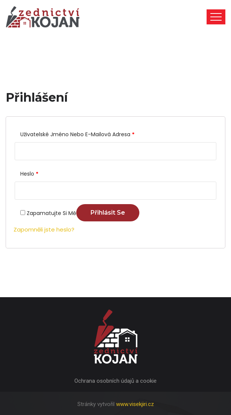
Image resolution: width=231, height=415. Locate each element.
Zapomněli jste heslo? (44, 229)
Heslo (29, 173)
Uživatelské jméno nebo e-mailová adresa (77, 134)
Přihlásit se (108, 212)
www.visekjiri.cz (135, 404)
